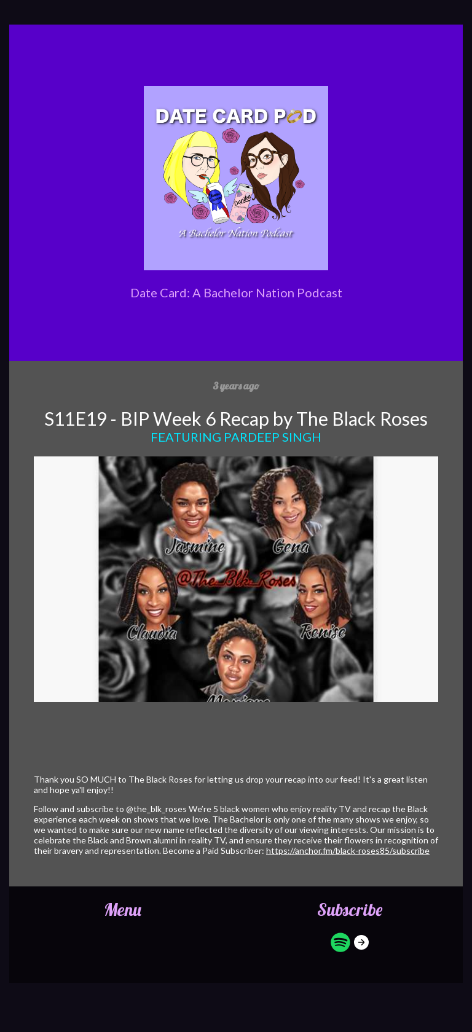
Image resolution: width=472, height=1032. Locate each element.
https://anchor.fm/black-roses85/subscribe (348, 850)
